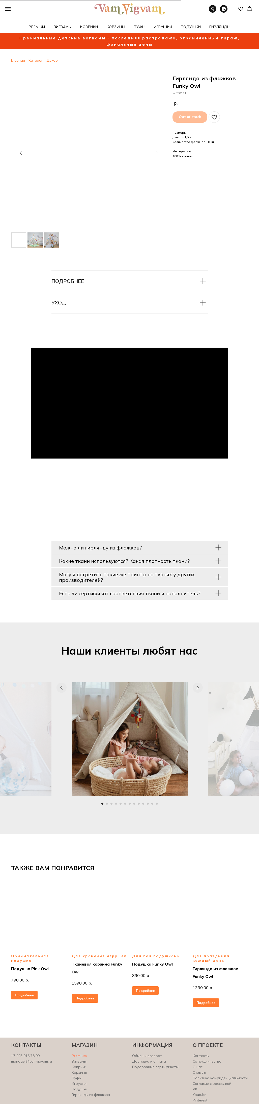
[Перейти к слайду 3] (111, 804)
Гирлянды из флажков (91, 1094)
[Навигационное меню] (8, 9)
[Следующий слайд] (157, 153)
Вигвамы (79, 1061)
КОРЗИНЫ (116, 27)
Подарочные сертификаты (155, 1067)
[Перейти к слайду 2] (107, 804)
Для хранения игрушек (99, 956)
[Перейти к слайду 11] (148, 804)
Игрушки (79, 1083)
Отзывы (199, 1072)
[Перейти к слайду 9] (139, 804)
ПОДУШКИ (191, 27)
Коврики (79, 1067)
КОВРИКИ (89, 27)
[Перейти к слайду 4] (116, 804)
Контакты (201, 1055)
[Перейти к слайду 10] (143, 804)
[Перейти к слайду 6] (125, 804)
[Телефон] (212, 11)
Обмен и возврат (147, 1055)
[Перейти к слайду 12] (152, 804)
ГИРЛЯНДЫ (219, 27)
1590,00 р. (82, 983)
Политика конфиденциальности (220, 1078)
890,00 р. (141, 975)
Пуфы (76, 1078)
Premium (79, 1055)
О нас (198, 1067)
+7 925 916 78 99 (25, 1055)
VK (195, 1089)
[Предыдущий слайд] (21, 153)
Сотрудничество (207, 1061)
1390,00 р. (203, 987)
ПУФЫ (139, 27)
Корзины (79, 1072)
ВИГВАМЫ (63, 27)
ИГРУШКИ (163, 27)
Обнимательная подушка (30, 958)
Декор (51, 60)
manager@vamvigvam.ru (31, 1061)
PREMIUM (37, 27)
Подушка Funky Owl (152, 964)
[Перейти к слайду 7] (130, 804)
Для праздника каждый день (211, 958)
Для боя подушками (156, 956)
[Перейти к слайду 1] (102, 804)
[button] (240, 8)
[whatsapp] (223, 11)
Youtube (199, 1094)
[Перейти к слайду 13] (157, 804)
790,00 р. (20, 979)
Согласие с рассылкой (212, 1083)
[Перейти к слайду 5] (121, 804)
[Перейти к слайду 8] (134, 804)
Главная (18, 60)
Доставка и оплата (149, 1061)
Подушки (79, 1089)
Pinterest (200, 1100)
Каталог (35, 60)
